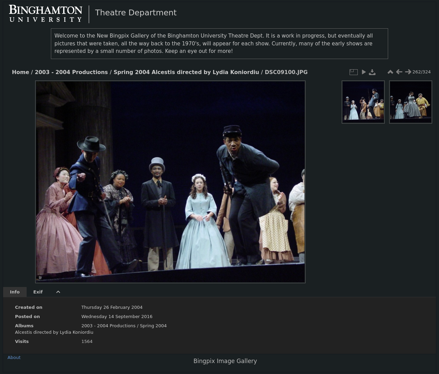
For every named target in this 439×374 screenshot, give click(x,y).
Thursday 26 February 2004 (111, 307)
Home (20, 72)
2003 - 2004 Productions (71, 72)
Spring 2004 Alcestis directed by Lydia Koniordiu (186, 72)
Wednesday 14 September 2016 (116, 316)
